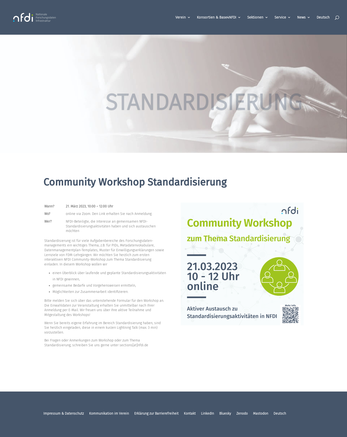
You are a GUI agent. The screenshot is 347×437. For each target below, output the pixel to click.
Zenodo (242, 414)
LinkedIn (207, 414)
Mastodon (260, 414)
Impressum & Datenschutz (63, 414)
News (301, 17)
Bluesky (225, 414)
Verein (180, 17)
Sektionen (255, 17)
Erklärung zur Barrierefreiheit (156, 414)
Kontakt (190, 414)
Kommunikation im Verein (109, 414)
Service (280, 17)
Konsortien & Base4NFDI (216, 17)
